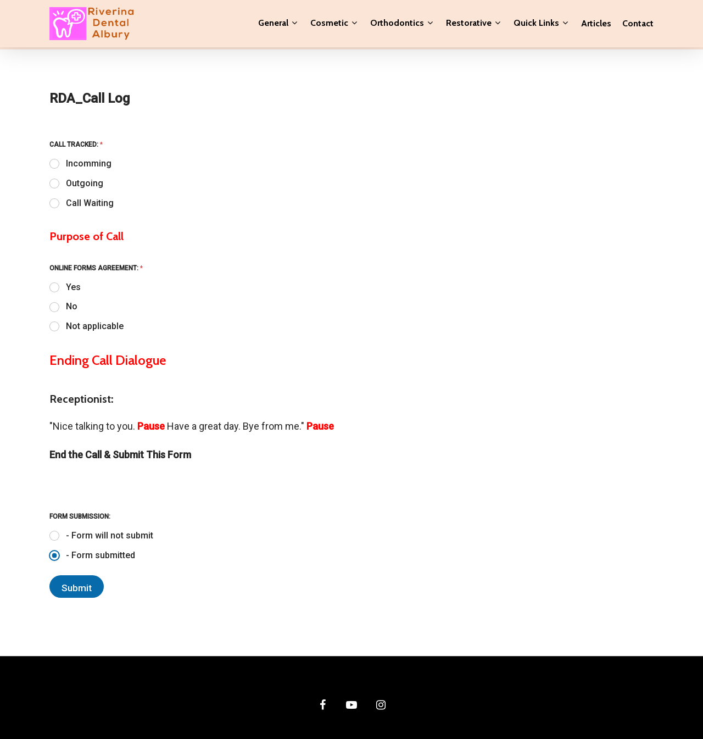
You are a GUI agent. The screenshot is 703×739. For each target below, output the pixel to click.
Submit (77, 587)
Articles (596, 24)
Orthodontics (401, 24)
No (71, 306)
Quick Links (541, 24)
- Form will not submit (109, 535)
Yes (73, 287)
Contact (638, 24)
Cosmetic (333, 24)
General (277, 24)
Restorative (473, 24)
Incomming (88, 163)
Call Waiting (90, 203)
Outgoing (84, 183)
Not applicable (95, 326)
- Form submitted (100, 555)
